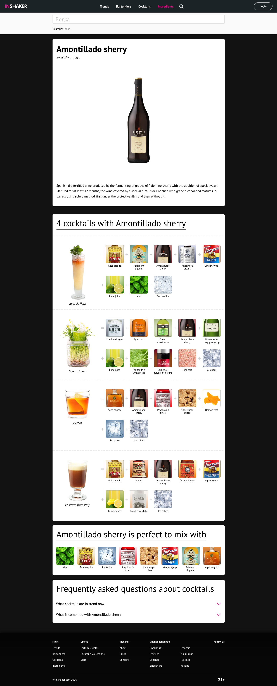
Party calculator (89, 648)
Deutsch (154, 654)
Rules (123, 654)
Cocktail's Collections (93, 654)
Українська (187, 654)
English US (156, 666)
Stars (83, 660)
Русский (185, 660)
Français (185, 648)
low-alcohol (62, 57)
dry (76, 57)
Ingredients (166, 6)
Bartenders (123, 6)
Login (263, 6)
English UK (156, 648)
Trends (104, 6)
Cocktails (144, 6)
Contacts (124, 660)
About (123, 648)
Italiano (185, 666)
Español (154, 660)
